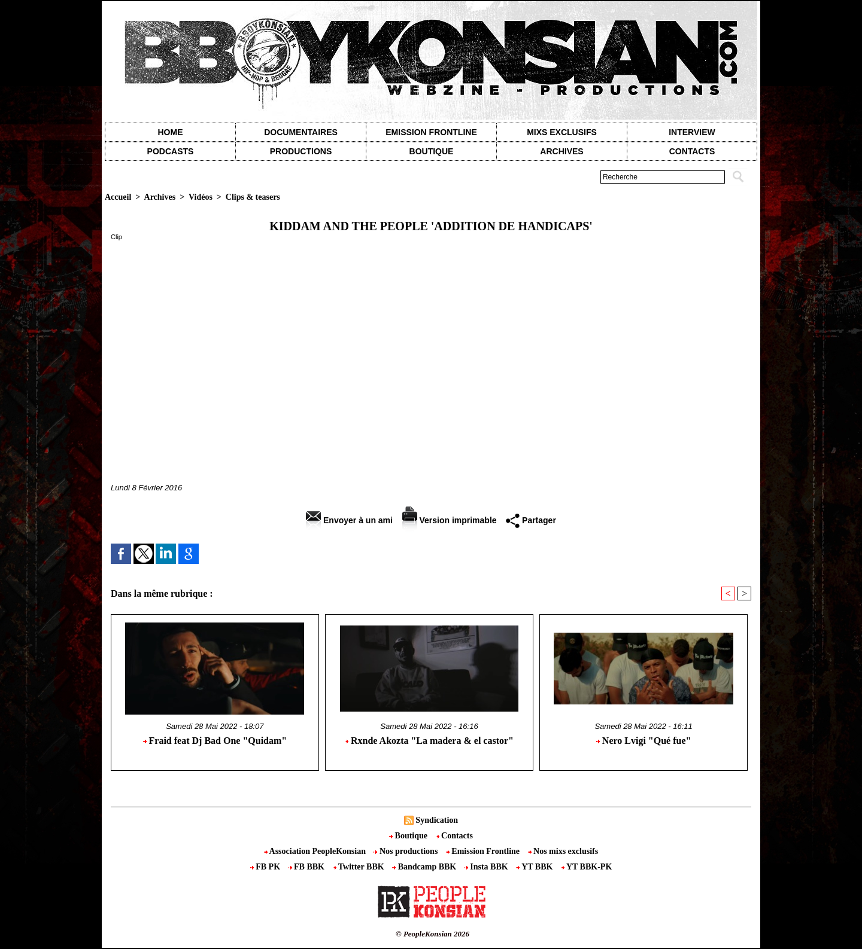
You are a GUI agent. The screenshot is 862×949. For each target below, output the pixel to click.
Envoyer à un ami (349, 520)
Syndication (436, 820)
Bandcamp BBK (425, 866)
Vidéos (201, 197)
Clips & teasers (253, 197)
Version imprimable (449, 520)
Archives (561, 151)
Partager (531, 520)
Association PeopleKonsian (316, 851)
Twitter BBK (360, 866)
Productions (301, 151)
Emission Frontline (431, 132)
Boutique (431, 151)
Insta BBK (487, 866)
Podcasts (170, 151)
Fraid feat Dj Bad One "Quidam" (215, 741)
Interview (692, 132)
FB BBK (308, 866)
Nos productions (406, 851)
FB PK (266, 866)
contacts (692, 151)
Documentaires (301, 132)
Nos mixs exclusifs (563, 851)
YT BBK (535, 866)
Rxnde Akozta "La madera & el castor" (429, 741)
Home (170, 132)
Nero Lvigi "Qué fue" (643, 741)
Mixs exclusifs (562, 132)
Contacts (454, 835)
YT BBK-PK (586, 866)
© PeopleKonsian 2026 (432, 933)
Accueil (118, 197)
